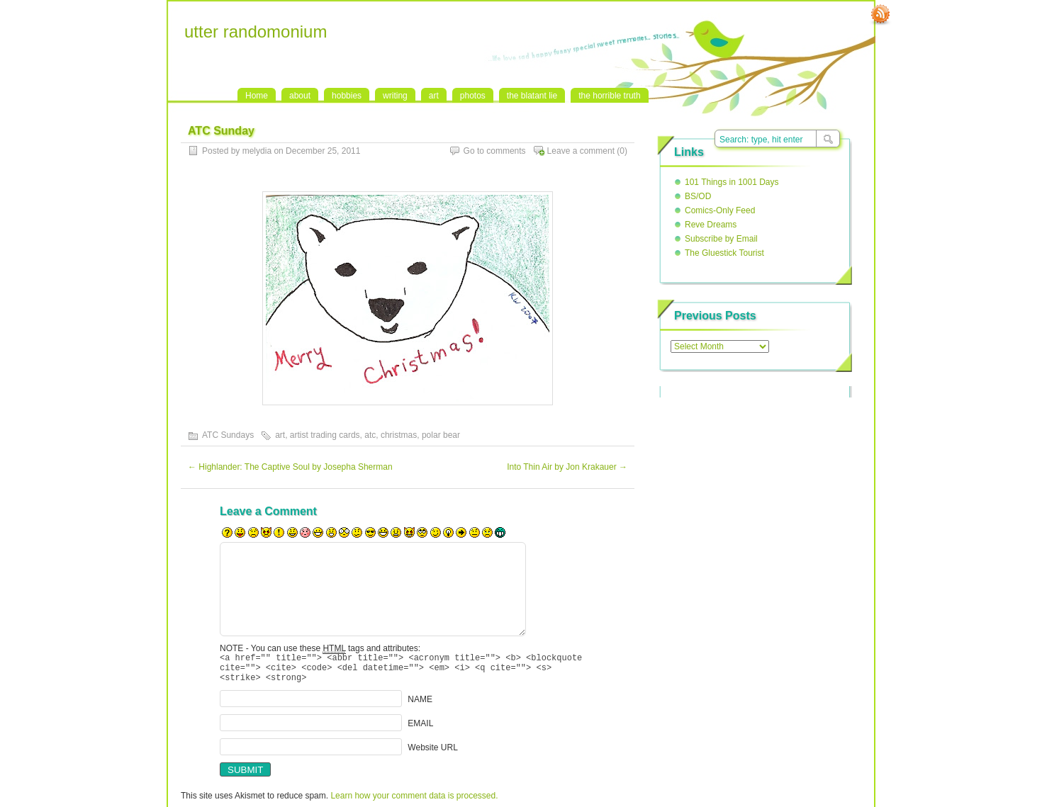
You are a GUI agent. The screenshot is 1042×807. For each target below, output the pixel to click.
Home (256, 96)
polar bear (441, 435)
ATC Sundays (228, 435)
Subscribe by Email (721, 239)
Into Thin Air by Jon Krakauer (567, 467)
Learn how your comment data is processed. (414, 802)
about (299, 96)
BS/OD (698, 196)
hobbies (347, 96)
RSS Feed (880, 15)
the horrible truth (609, 96)
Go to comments (495, 151)
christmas (399, 435)
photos (473, 96)
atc (370, 435)
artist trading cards (325, 435)
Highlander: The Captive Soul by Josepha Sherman (290, 467)
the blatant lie (532, 96)
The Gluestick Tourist (724, 253)
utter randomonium (255, 31)
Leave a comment (581, 151)
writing (395, 96)
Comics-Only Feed (720, 210)
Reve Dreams (710, 225)
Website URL (432, 754)
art (434, 96)
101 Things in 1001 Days (732, 182)
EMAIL (420, 730)
